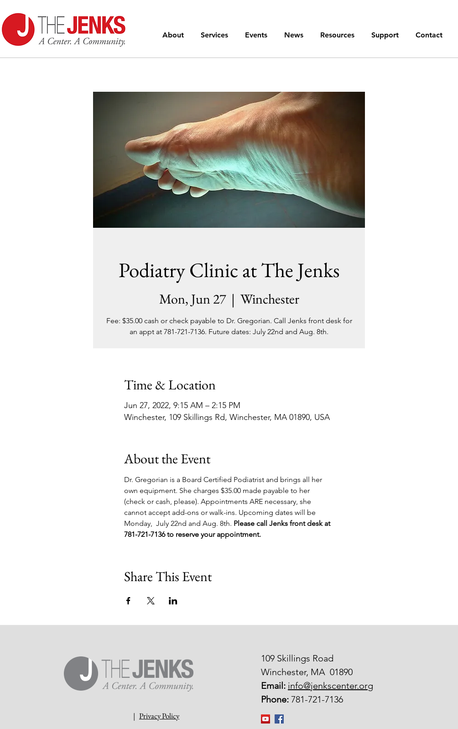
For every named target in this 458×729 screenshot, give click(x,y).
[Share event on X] (150, 600)
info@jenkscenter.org (330, 685)
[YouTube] (265, 719)
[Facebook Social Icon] (279, 719)
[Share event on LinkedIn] (173, 600)
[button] (175, 34)
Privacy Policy (159, 716)
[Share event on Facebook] (128, 600)
